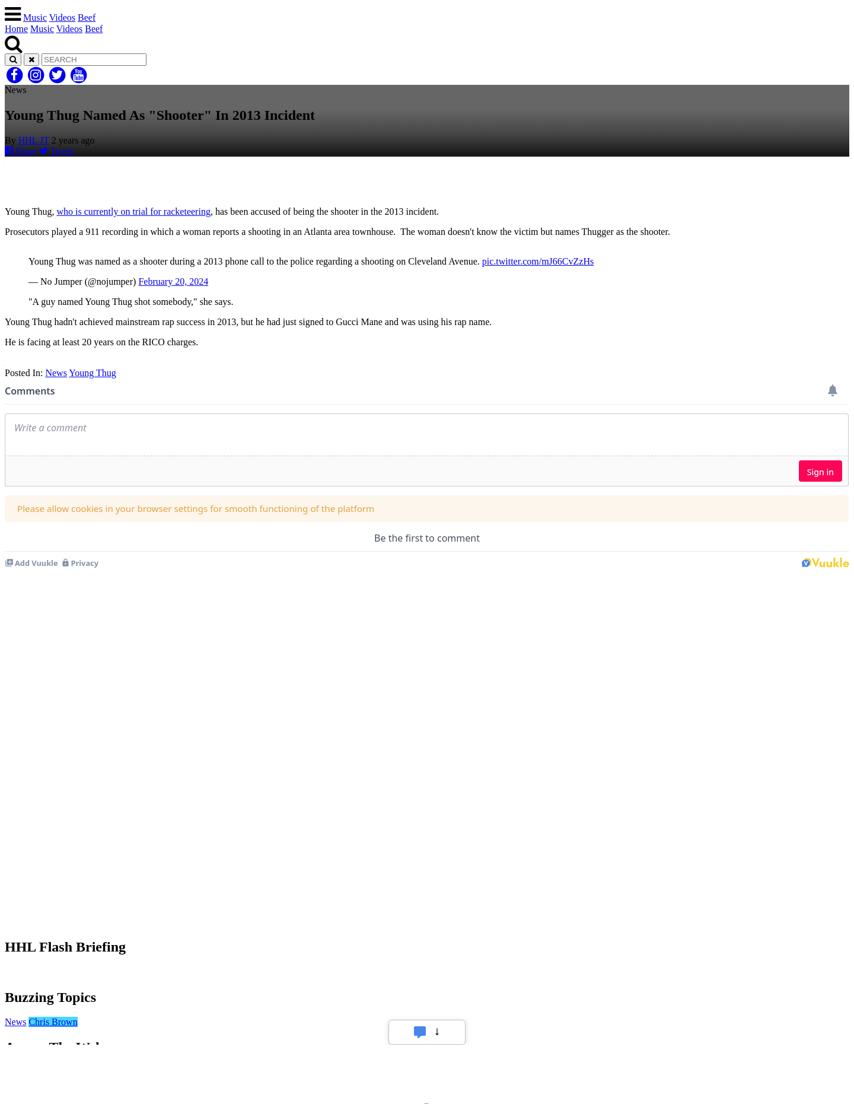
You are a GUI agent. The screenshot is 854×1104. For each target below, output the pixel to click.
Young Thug (92, 373)
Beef (86, 17)
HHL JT (33, 140)
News (55, 373)
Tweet (56, 151)
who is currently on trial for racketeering (133, 211)
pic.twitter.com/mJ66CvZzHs (538, 261)
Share (21, 151)
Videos (62, 17)
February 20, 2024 (173, 281)
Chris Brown (52, 1022)
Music (35, 17)
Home (16, 29)
